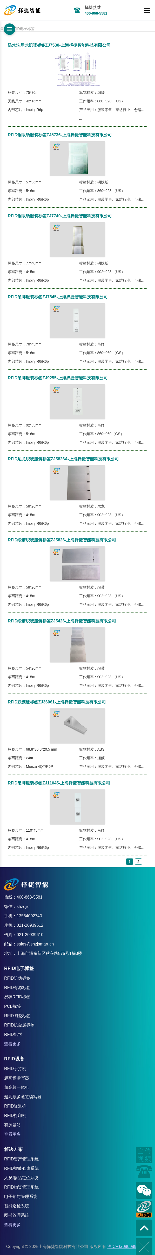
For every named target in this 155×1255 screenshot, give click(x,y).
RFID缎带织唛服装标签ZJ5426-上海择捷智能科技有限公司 (62, 621)
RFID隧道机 (15, 1106)
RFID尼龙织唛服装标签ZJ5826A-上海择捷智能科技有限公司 (63, 459)
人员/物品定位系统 (21, 1178)
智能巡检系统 (16, 1206)
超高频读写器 (16, 1078)
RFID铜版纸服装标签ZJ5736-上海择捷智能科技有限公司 (60, 135)
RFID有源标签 (17, 987)
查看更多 (12, 1044)
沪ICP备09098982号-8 (128, 1246)
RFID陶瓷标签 (17, 1015)
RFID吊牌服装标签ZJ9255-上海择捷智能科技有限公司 (58, 378)
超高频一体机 (16, 1087)
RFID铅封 (13, 1034)
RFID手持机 (15, 1068)
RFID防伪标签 (17, 978)
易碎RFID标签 (17, 997)
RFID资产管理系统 (21, 1159)
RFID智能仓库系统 (21, 1168)
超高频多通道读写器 (23, 1097)
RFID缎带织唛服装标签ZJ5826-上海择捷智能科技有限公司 (62, 540)
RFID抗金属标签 (19, 1025)
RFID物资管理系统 (21, 1187)
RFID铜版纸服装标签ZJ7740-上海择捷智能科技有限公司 (60, 216)
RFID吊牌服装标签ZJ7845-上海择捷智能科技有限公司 (58, 297)
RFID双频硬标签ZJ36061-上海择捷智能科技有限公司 (57, 702)
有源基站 (12, 1125)
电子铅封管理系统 (20, 1196)
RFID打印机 (15, 1115)
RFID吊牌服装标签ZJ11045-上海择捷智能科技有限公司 (59, 783)
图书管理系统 (16, 1215)
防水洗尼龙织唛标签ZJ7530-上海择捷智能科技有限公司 (59, 45)
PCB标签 (12, 1006)
